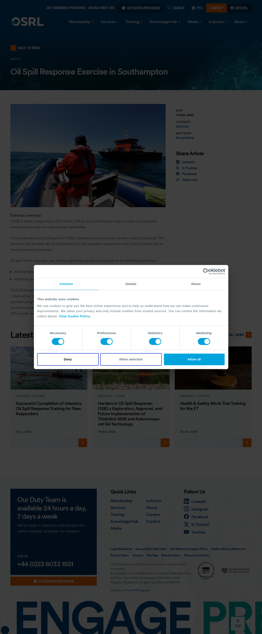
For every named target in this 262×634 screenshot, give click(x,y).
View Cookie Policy (74, 316)
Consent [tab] (66, 284)
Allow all (194, 359)
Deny (68, 359)
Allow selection (131, 359)
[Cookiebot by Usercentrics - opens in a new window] (206, 271)
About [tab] (196, 284)
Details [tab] (131, 284)
